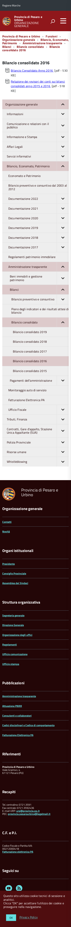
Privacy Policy (29, 917)
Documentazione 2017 (38, 247)
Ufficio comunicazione (14, 654)
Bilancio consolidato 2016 (30, 361)
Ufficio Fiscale (38, 409)
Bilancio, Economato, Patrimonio (38, 166)
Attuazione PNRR (12, 706)
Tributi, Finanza (38, 419)
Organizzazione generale (18, 39)
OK (11, 918)
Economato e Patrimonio (24, 176)
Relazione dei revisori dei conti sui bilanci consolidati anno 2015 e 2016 (38, 83)
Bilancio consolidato (30, 46)
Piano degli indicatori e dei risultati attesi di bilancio (40, 311)
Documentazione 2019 (38, 228)
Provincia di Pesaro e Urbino (28, 18)
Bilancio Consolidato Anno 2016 (32, 70)
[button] (63, 104)
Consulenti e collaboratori (17, 716)
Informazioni (38, 114)
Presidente (8, 564)
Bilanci (6, 46)
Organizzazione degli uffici (17, 635)
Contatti (7, 522)
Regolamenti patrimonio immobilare (31, 257)
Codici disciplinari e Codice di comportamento (28, 725)
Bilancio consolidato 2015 (30, 371)
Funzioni (51, 36)
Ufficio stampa (10, 664)
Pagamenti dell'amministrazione (39, 380)
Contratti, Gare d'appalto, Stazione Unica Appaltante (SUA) (38, 430)
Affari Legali (38, 146)
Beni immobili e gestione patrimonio (39, 278)
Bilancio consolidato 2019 (30, 332)
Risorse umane (38, 452)
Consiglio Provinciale (14, 573)
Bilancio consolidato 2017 (30, 351)
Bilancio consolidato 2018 (30, 341)
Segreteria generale (13, 615)
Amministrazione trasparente (42, 43)
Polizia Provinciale (38, 442)
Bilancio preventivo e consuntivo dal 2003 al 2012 (37, 187)
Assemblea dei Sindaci (15, 583)
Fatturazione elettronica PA (17, 852)
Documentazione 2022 (38, 198)
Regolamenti (9, 644)
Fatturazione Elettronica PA (26, 400)
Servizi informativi (38, 156)
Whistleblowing (38, 461)
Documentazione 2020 (38, 218)
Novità (6, 531)
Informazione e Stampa (38, 137)
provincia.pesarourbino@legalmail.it (29, 814)
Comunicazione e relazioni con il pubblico (38, 125)
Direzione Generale (13, 625)
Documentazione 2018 (38, 237)
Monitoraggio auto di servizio (27, 390)
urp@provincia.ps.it (28, 811)
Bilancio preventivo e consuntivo (40, 299)
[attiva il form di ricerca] (53, 21)
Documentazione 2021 (38, 208)
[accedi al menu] (63, 21)
